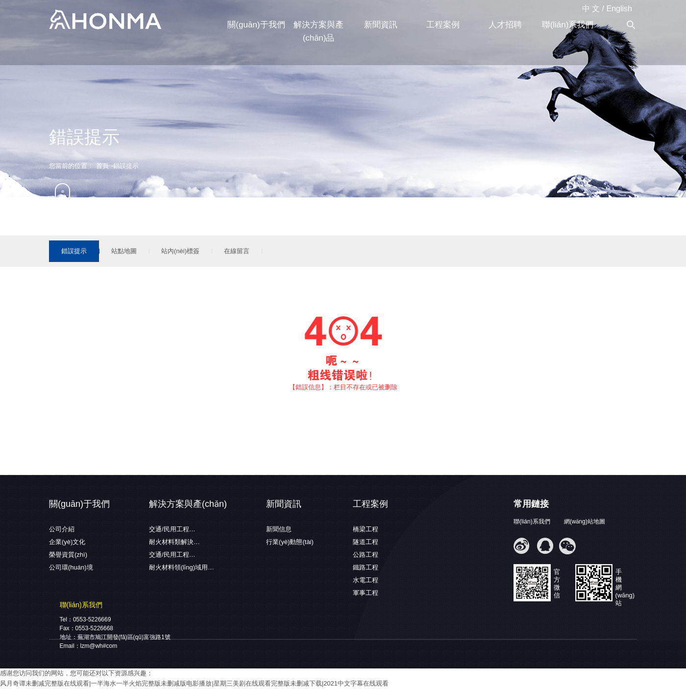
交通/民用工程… (172, 529)
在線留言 (236, 251)
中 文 (591, 8)
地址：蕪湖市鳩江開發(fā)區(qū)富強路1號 (115, 637)
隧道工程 (365, 542)
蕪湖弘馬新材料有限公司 (105, 20)
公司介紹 (61, 529)
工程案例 (443, 24)
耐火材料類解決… (174, 542)
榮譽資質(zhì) (68, 554)
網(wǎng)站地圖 (584, 521)
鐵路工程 (365, 567)
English (619, 8)
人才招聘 (505, 24)
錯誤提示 (74, 251)
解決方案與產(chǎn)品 (318, 31)
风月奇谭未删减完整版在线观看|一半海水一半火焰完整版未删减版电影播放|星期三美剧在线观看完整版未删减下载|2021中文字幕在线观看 (194, 683)
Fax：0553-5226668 (86, 628)
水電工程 (365, 580)
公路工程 (365, 554)
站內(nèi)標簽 (180, 251)
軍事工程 (365, 592)
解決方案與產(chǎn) (188, 504)
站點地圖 (124, 251)
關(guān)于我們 (256, 24)
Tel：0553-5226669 (85, 619)
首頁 (102, 165)
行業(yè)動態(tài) (290, 542)
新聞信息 (279, 529)
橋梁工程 (365, 529)
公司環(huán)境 (71, 567)
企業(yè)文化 (67, 542)
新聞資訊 (380, 24)
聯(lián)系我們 (568, 24)
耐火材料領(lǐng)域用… (181, 567)
